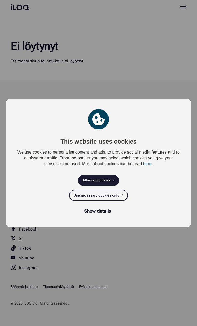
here (147, 163)
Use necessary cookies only (96, 195)
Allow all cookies (96, 180)
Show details (97, 211)
